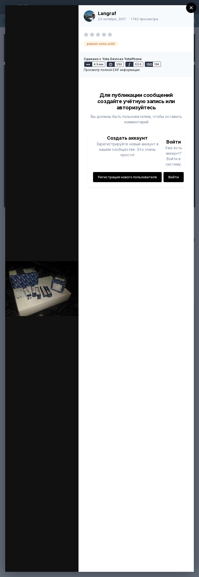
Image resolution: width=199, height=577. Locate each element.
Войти (173, 177)
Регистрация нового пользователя (127, 177)
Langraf (107, 13)
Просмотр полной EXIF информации (112, 70)
